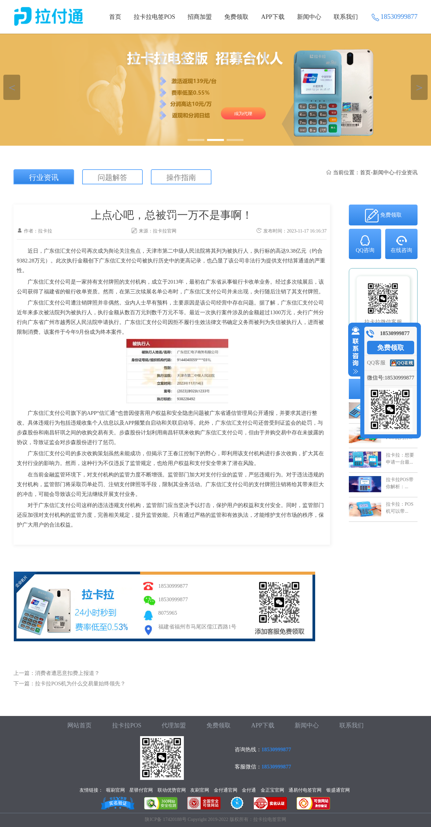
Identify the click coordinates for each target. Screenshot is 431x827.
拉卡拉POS (126, 725)
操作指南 (181, 177)
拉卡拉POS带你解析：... (399, 483)
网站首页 (79, 725)
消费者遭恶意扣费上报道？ (67, 673)
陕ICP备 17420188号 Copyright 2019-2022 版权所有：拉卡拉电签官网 (215, 819)
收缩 (354, 350)
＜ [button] (12, 87)
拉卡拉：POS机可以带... (399, 507)
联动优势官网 (172, 790)
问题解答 (112, 177)
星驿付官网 (141, 790)
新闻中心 (309, 16)
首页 (115, 16)
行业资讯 (44, 177)
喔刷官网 (115, 790)
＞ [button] (419, 87)
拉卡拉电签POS (154, 16)
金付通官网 (225, 790)
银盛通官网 (338, 790)
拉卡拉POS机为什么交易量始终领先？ (80, 683)
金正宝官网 (272, 790)
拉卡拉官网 (164, 230)
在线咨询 (401, 243)
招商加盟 (200, 16)
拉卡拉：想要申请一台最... (400, 458)
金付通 (249, 790)
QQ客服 (376, 362)
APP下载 (273, 16)
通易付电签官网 (305, 790)
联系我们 (346, 16)
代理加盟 (174, 725)
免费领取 (236, 16)
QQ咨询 (365, 243)
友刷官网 (199, 790)
